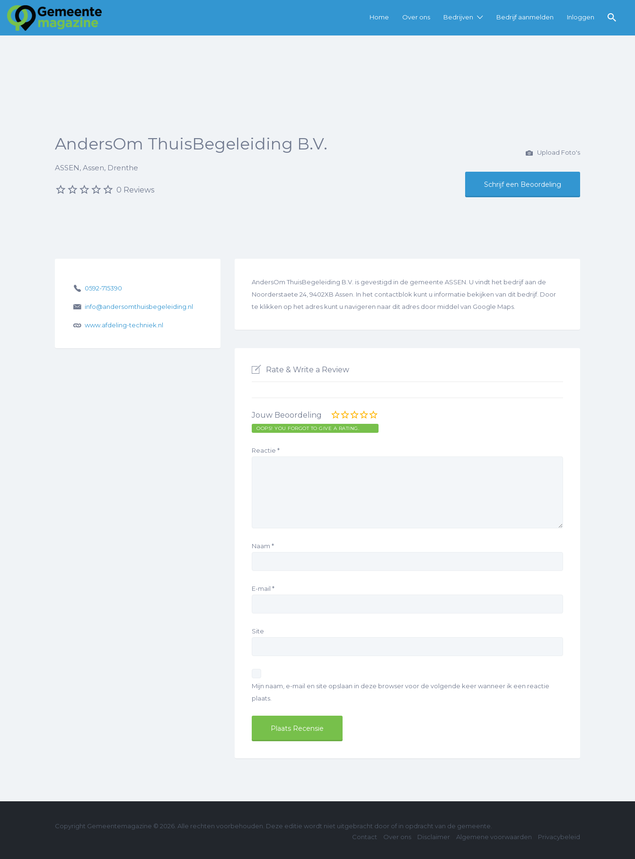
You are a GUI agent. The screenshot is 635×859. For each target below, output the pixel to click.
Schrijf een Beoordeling (522, 184)
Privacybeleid (559, 837)
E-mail (263, 588)
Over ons (416, 17)
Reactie (266, 450)
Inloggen (580, 17)
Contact (364, 837)
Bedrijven (458, 17)
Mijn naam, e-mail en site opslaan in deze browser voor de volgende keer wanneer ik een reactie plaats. (400, 692)
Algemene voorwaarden (494, 837)
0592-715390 (103, 288)
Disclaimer (433, 837)
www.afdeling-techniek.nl (124, 325)
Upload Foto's (553, 153)
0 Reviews (135, 189)
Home (379, 17)
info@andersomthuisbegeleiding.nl (139, 306)
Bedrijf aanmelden (525, 17)
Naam (263, 546)
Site (258, 631)
